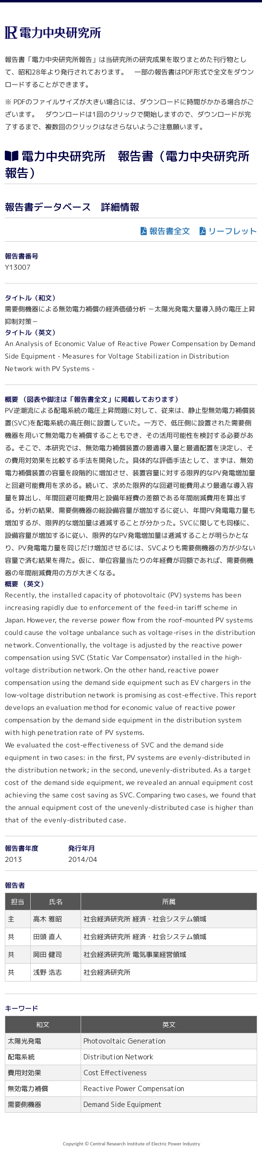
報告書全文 (169, 230)
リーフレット (232, 230)
